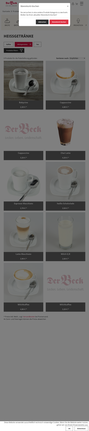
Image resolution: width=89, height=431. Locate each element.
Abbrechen (42, 22)
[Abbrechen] (67, 6)
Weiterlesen (81, 429)
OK (69, 429)
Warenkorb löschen (59, 22)
